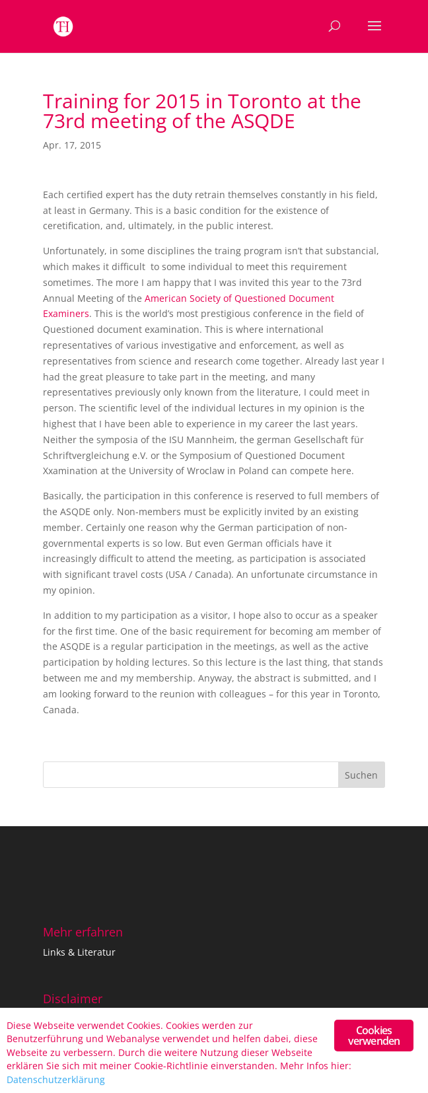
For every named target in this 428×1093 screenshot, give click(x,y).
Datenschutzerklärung (56, 1079)
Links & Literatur (79, 952)
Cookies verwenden (374, 1035)
